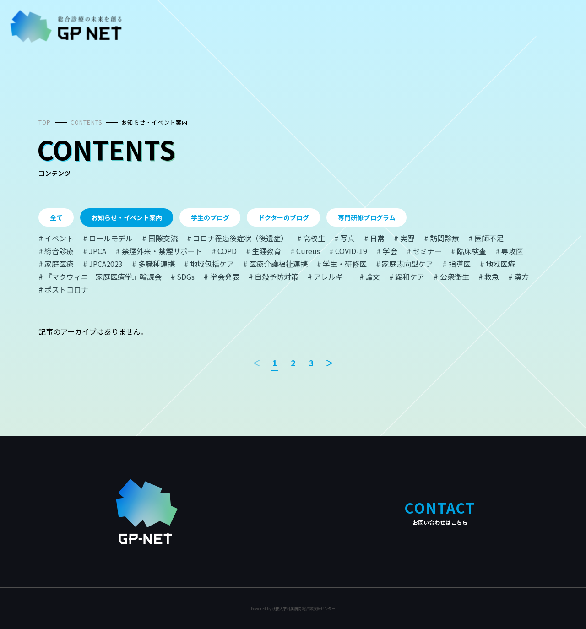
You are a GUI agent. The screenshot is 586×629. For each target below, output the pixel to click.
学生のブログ (210, 217)
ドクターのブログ (283, 217)
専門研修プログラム (367, 217)
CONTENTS (87, 122)
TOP (44, 122)
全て (56, 217)
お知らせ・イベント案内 (154, 122)
